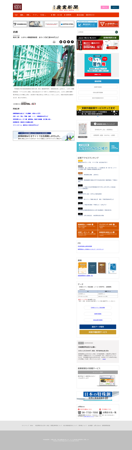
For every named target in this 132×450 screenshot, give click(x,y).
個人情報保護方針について (70, 425)
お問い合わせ (97, 425)
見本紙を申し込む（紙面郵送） (104, 129)
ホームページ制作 (98, 372)
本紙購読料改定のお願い (87, 347)
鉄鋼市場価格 (98, 87)
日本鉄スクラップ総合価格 (98, 307)
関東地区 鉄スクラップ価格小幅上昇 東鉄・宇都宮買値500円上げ (96, 199)
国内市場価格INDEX (98, 98)
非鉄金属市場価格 (98, 92)
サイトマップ (25, 425)
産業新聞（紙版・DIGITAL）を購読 (104, 135)
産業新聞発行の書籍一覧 (85, 275)
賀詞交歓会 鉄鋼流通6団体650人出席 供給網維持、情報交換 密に (95, 210)
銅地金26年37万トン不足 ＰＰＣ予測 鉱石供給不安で (92, 162)
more (104, 359)
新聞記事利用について (56, 425)
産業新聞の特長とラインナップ (104, 124)
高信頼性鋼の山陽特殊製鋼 (85, 246)
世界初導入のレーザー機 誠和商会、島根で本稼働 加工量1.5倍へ (32, 119)
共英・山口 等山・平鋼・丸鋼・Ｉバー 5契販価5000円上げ (30, 116)
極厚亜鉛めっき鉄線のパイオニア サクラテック (91, 249)
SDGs (31, 425)
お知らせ (81, 343)
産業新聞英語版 (106, 425)
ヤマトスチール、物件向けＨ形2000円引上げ (25, 125)
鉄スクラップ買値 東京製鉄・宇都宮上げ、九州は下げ (92, 204)
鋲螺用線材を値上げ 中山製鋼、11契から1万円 (26, 113)
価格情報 (98, 81)
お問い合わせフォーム (89, 416)
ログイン (115, 7)
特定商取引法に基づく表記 (42, 425)
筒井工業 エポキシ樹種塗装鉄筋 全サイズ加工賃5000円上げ (36, 37)
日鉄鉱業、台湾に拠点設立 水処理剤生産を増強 (91, 215)
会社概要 (90, 425)
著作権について (83, 425)
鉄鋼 (15, 32)
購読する (105, 7)
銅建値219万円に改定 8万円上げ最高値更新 (90, 194)
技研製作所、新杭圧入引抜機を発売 (23, 122)
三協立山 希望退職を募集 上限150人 (88, 174)
